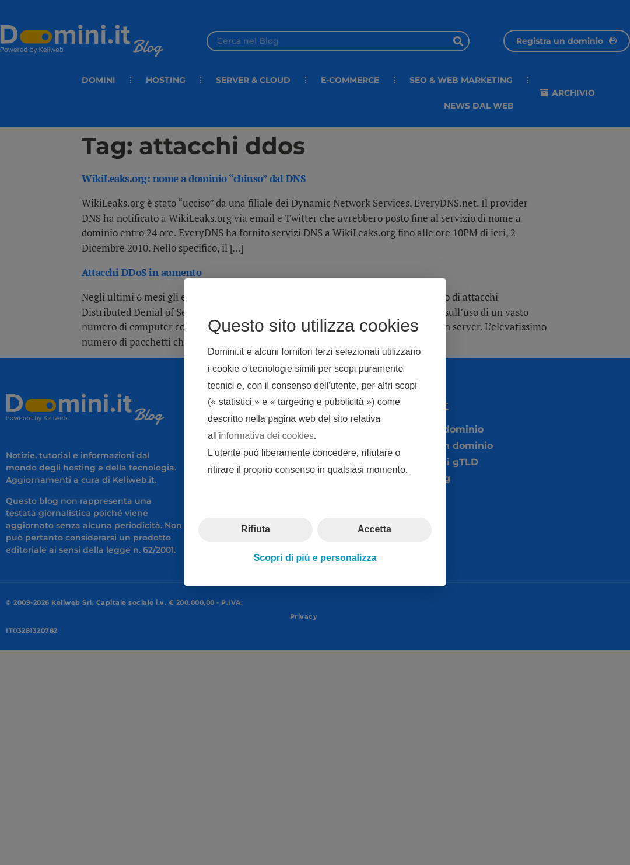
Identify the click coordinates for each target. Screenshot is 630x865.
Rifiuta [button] (255, 530)
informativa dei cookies (266, 436)
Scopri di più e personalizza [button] (315, 558)
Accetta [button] (374, 530)
